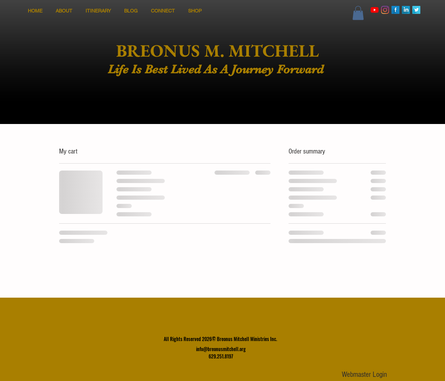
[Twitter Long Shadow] (416, 10)
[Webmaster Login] (364, 375)
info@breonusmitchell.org (221, 349)
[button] (358, 13)
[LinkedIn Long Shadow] (406, 10)
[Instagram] (385, 10)
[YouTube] (375, 10)
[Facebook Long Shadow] (395, 10)
